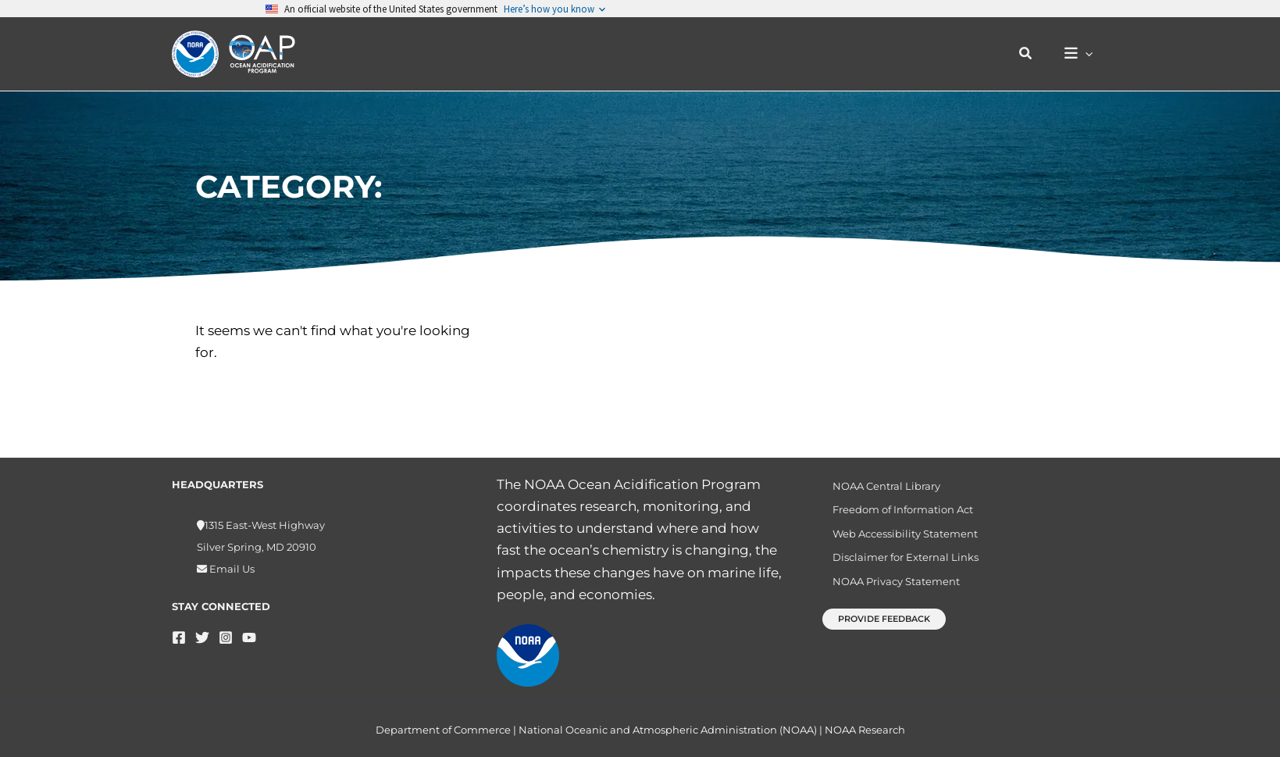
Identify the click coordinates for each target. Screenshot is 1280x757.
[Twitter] (202, 637)
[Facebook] (179, 637)
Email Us (231, 568)
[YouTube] (249, 637)
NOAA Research (865, 729)
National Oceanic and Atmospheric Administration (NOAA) (668, 729)
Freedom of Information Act (895, 513)
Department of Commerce (443, 729)
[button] (1034, 54)
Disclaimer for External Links (898, 566)
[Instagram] (226, 637)
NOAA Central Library (878, 486)
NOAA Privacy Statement (888, 593)
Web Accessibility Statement (897, 540)
